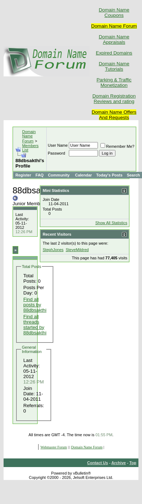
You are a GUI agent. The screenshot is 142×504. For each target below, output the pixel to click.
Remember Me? (117, 146)
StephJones (53, 250)
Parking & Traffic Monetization (114, 82)
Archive (119, 463)
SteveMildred (77, 250)
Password (56, 153)
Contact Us (97, 463)
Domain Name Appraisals (114, 39)
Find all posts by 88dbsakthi (34, 305)
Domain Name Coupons (114, 12)
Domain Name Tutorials (114, 66)
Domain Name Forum (29, 136)
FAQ (40, 175)
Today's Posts (109, 175)
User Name (58, 145)
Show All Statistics (111, 223)
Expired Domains (114, 53)
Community (59, 175)
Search (133, 175)
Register (23, 175)
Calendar (83, 175)
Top (132, 463)
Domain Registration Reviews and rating (114, 98)
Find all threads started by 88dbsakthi (34, 324)
